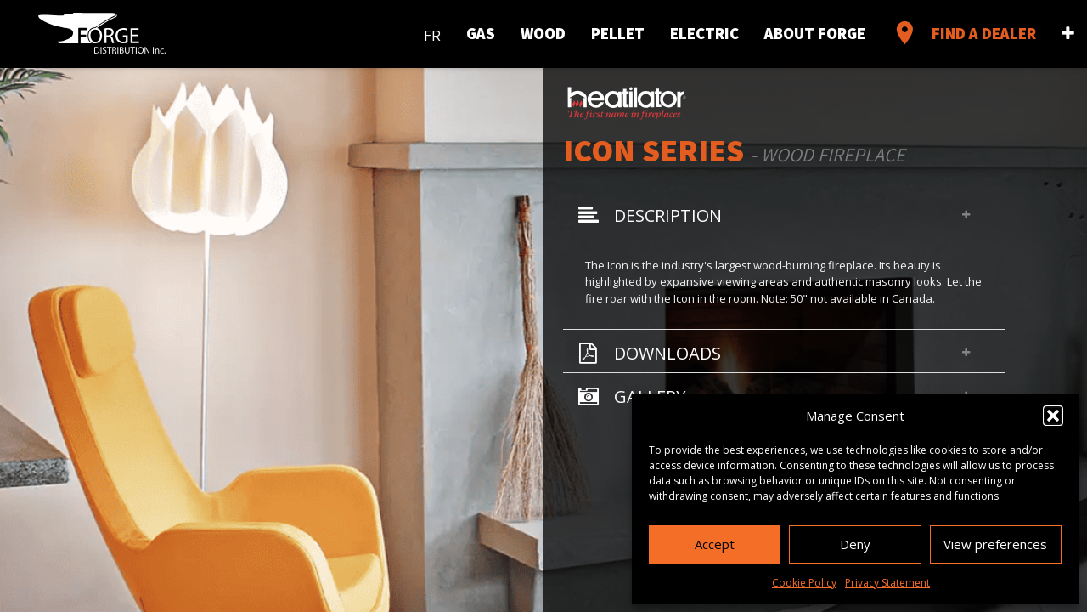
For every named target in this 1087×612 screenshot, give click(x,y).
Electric (704, 33)
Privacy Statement (887, 582)
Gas (480, 33)
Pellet (618, 33)
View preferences (995, 544)
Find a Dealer (963, 33)
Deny (855, 544)
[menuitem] (432, 32)
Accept (715, 544)
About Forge (814, 33)
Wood (543, 33)
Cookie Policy (804, 582)
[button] (1053, 415)
